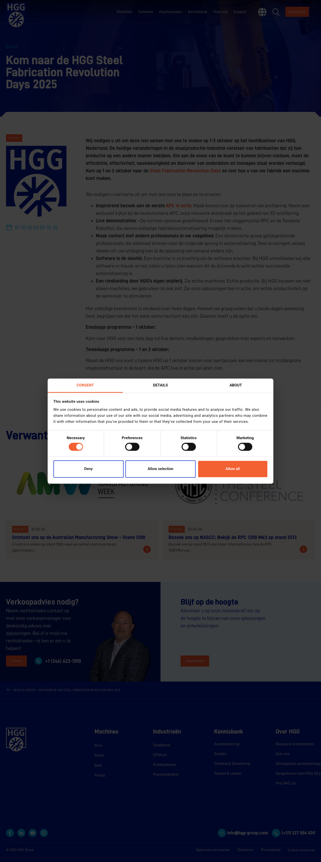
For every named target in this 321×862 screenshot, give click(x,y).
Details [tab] (160, 385)
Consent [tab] (85, 385)
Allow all (232, 469)
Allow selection (160, 469)
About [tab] (235, 385)
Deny (88, 469)
